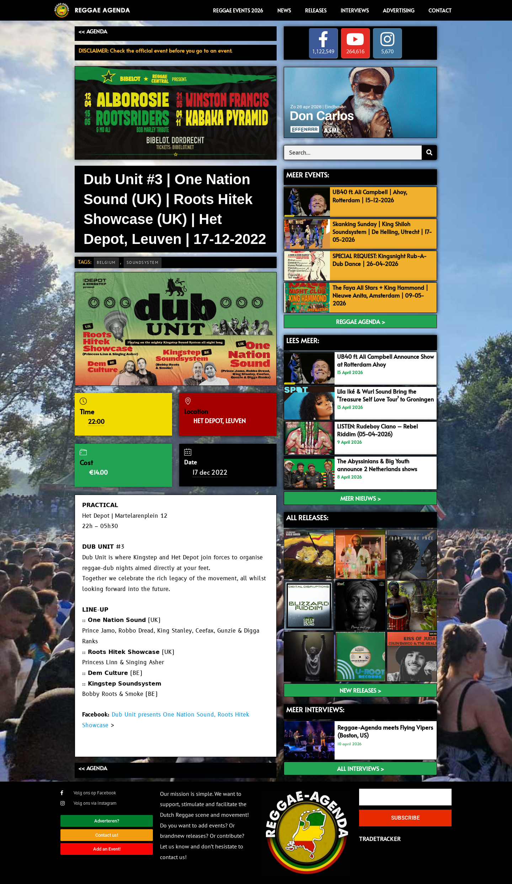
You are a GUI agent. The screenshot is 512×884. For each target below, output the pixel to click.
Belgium (106, 262)
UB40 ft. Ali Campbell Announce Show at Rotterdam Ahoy (381, 360)
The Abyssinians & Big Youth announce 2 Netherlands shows (380, 465)
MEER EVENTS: (307, 175)
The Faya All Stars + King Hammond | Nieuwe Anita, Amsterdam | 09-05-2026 (383, 295)
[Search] (429, 153)
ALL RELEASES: (307, 517)
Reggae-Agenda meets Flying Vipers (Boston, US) (377, 731)
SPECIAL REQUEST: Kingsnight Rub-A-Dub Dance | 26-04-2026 (382, 259)
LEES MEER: (302, 340)
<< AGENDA (92, 31)
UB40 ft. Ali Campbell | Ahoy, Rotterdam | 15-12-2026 (372, 196)
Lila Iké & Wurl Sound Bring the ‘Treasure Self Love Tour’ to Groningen (379, 399)
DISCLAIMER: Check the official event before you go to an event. (155, 50)
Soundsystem (143, 262)
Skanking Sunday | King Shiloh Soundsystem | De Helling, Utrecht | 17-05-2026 (381, 231)
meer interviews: (315, 709)
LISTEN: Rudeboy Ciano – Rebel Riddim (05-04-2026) (379, 430)
